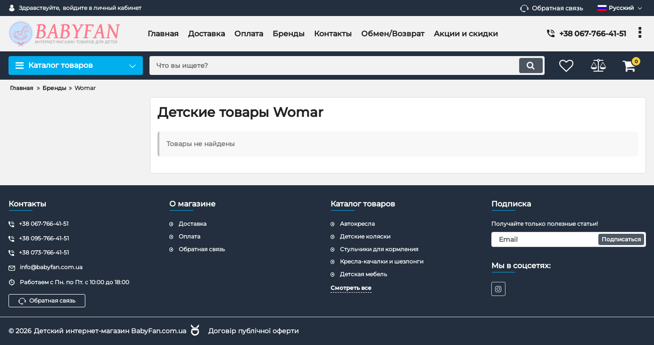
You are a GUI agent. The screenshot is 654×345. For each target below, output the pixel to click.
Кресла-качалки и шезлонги (381, 261)
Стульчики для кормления (379, 249)
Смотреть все (351, 287)
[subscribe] (568, 239)
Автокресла (357, 223)
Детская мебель (363, 274)
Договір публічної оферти (253, 331)
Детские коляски (365, 236)
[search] (344, 65)
